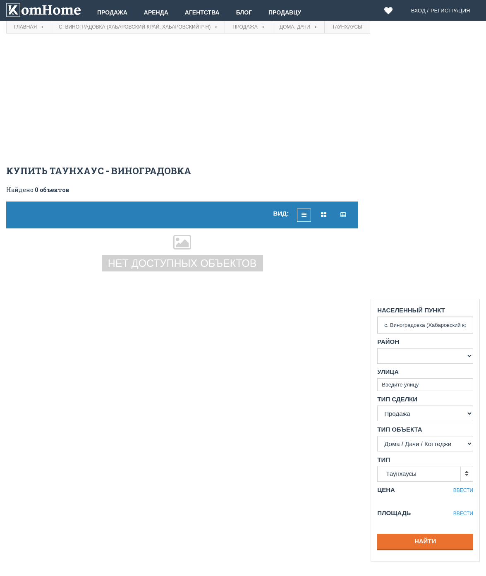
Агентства (202, 12)
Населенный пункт (411, 310)
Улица (388, 371)
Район (388, 341)
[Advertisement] (182, 100)
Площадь (394, 512)
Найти (425, 541)
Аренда (156, 12)
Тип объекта (399, 429)
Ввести (463, 490)
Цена (386, 489)
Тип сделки (397, 399)
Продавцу (284, 12)
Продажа (112, 12)
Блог (244, 12)
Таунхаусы (401, 473)
